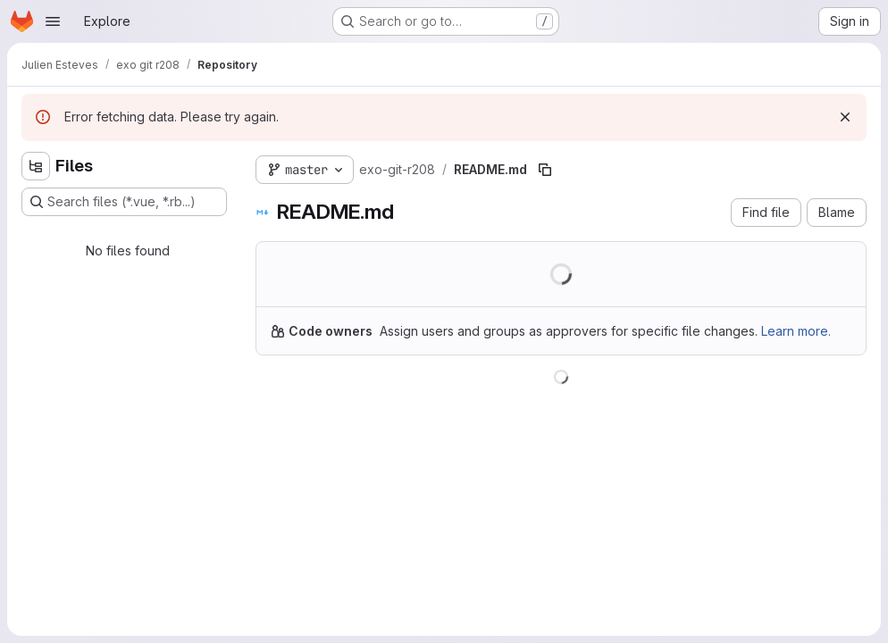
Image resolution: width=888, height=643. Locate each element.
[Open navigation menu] (52, 21)
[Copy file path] (545, 169)
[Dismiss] (845, 117)
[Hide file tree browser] (35, 166)
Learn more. (796, 330)
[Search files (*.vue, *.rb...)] (124, 202)
